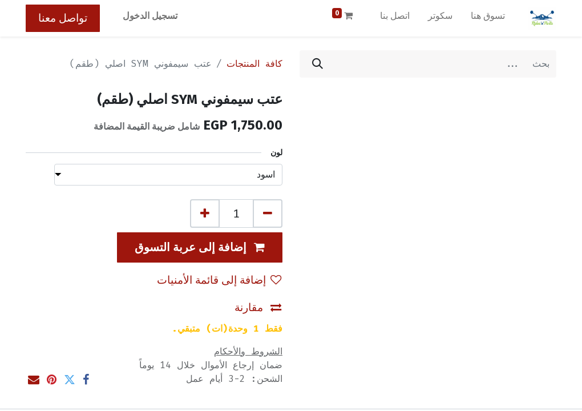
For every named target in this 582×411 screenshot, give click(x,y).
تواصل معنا (62, 18)
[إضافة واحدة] (205, 213)
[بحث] (318, 64)
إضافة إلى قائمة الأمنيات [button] (219, 280)
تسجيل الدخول (150, 15)
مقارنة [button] (258, 307)
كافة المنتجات (254, 64)
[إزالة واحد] (267, 213)
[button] (199, 247)
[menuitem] (488, 18)
